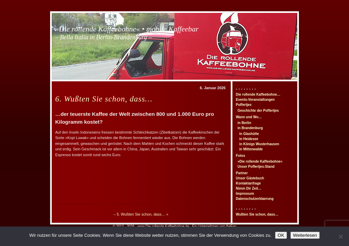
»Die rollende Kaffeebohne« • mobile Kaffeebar (127, 33)
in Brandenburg (250, 128)
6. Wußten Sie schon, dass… (103, 98)
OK (281, 235)
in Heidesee (248, 139)
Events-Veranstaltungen (255, 99)
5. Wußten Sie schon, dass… (141, 214)
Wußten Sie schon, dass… (257, 214)
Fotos (240, 156)
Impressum (245, 193)
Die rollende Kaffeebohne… (258, 94)
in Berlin (244, 123)
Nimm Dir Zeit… (248, 188)
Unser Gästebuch (250, 178)
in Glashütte (249, 134)
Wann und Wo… (249, 117)
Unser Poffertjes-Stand (256, 166)
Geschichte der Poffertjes (258, 110)
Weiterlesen (305, 235)
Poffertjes (244, 105)
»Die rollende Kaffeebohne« (260, 161)
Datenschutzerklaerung (255, 199)
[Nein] (340, 236)
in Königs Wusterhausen (259, 144)
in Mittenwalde (251, 149)
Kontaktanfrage (248, 183)
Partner (242, 173)
